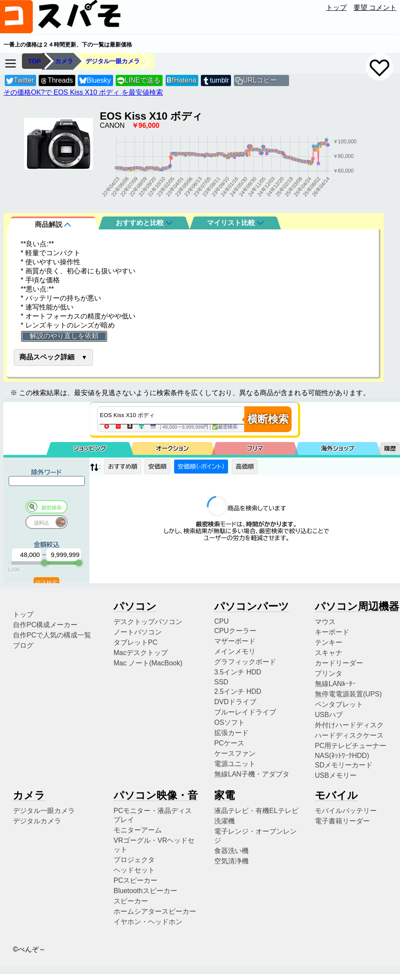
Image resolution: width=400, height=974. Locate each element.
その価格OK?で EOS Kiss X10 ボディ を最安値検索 (83, 92)
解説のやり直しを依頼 (64, 336)
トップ (336, 7)
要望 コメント (375, 7)
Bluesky (95, 81)
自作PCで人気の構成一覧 (52, 635)
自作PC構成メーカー (45, 624)
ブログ (23, 645)
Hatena (181, 80)
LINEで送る (138, 81)
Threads (56, 81)
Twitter (20, 81)
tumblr (215, 81)
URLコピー (260, 80)
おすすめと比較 (144, 222)
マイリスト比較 (235, 222)
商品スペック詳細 (46, 357)
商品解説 (53, 224)
